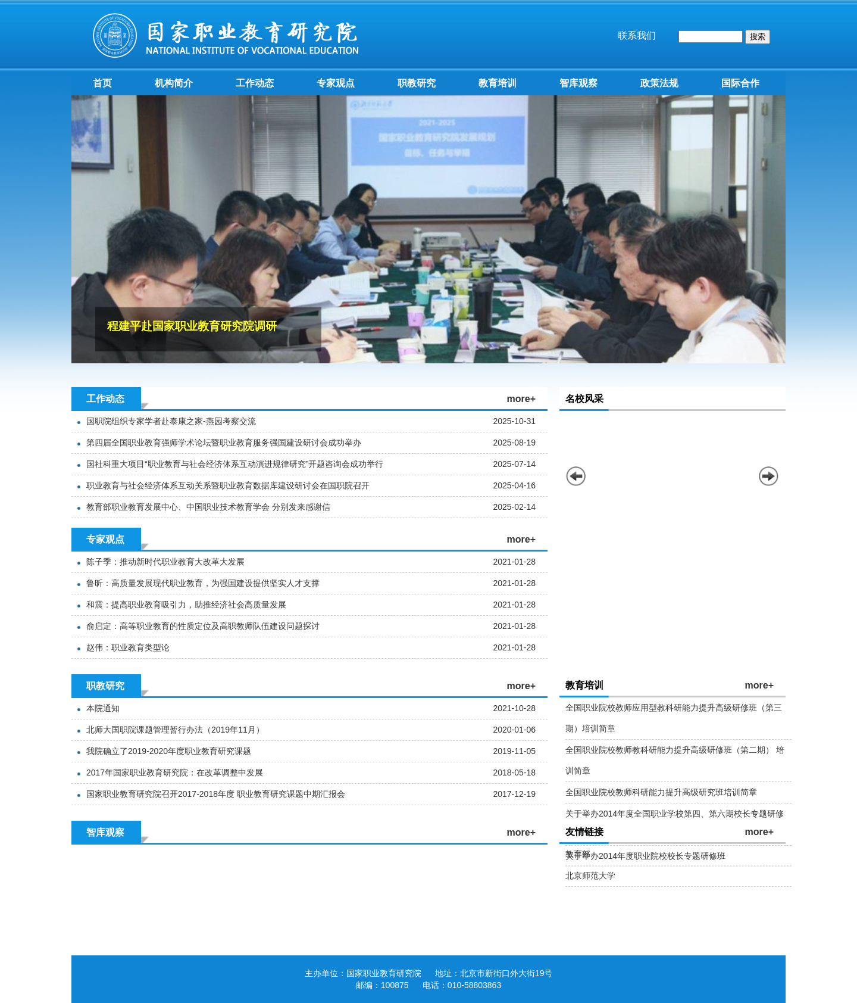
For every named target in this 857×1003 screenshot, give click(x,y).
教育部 (577, 854)
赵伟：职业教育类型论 (128, 647)
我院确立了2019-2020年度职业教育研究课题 (168, 751)
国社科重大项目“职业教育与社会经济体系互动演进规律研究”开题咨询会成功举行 (234, 464)
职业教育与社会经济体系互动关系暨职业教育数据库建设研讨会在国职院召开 (228, 485)
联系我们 (637, 35)
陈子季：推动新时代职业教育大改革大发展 (165, 561)
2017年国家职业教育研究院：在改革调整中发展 (174, 772)
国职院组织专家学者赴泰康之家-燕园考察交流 (171, 421)
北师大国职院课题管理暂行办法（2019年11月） (175, 729)
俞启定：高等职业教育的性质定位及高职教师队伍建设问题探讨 (203, 626)
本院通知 (103, 708)
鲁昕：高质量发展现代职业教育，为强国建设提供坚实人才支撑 (203, 583)
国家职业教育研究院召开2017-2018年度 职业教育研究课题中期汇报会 (215, 794)
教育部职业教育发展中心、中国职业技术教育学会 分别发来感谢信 (208, 507)
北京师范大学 (590, 875)
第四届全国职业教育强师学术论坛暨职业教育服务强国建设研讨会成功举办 (223, 442)
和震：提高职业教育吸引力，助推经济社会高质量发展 (186, 604)
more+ (521, 399)
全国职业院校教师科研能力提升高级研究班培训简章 (661, 792)
